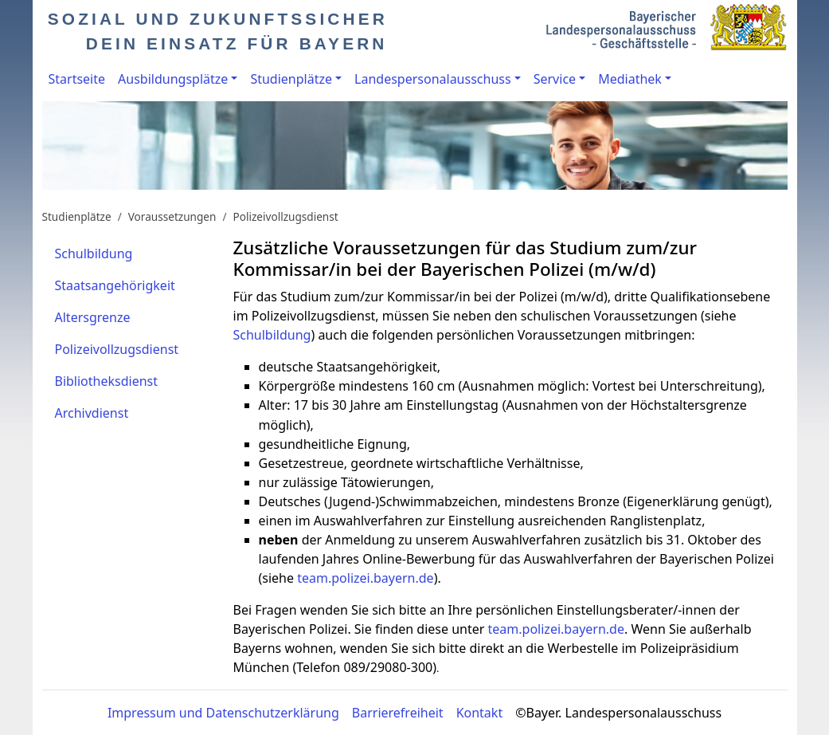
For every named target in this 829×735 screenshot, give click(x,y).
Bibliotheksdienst (106, 381)
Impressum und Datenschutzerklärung (223, 712)
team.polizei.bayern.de (365, 578)
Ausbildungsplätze (173, 79)
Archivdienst (92, 413)
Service (555, 79)
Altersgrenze (93, 317)
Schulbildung (94, 253)
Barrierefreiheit (398, 712)
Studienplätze (291, 79)
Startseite (77, 79)
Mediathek (630, 79)
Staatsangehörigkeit (115, 285)
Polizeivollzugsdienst (285, 216)
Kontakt (479, 712)
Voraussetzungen (172, 216)
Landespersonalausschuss (432, 79)
